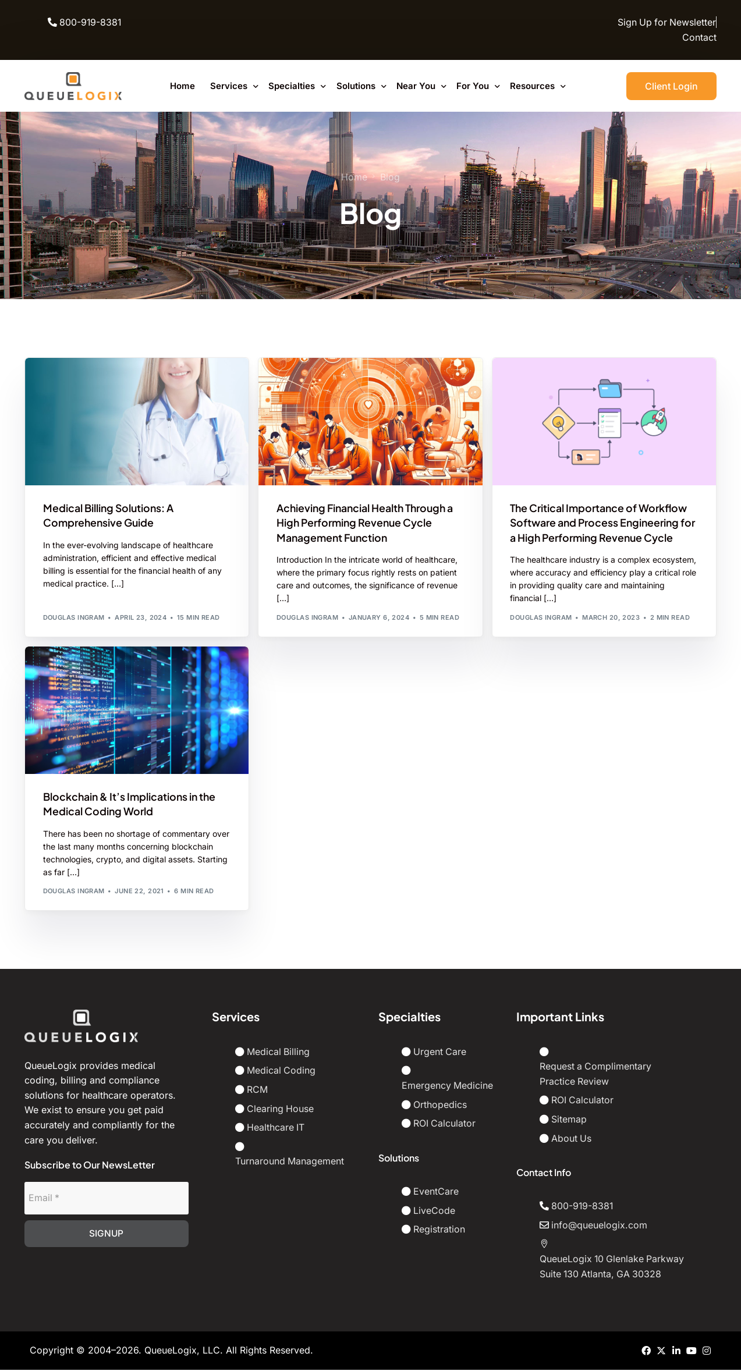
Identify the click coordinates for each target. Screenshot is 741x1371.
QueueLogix (170, 1351)
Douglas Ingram (74, 618)
